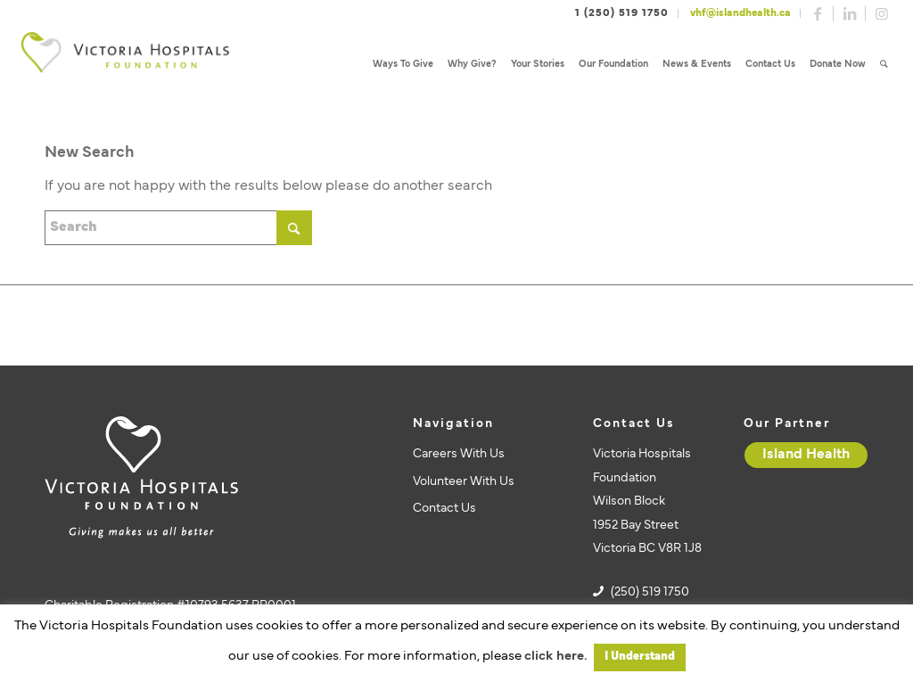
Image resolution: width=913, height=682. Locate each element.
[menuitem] (403, 65)
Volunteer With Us (463, 482)
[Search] (884, 65)
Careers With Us (459, 454)
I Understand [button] (640, 657)
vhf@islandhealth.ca (740, 13)
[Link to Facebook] (817, 13)
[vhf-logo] (125, 65)
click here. (555, 656)
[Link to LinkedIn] (849, 13)
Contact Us (444, 508)
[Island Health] (806, 455)
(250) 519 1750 (650, 592)
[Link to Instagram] (881, 13)
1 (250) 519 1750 (622, 13)
